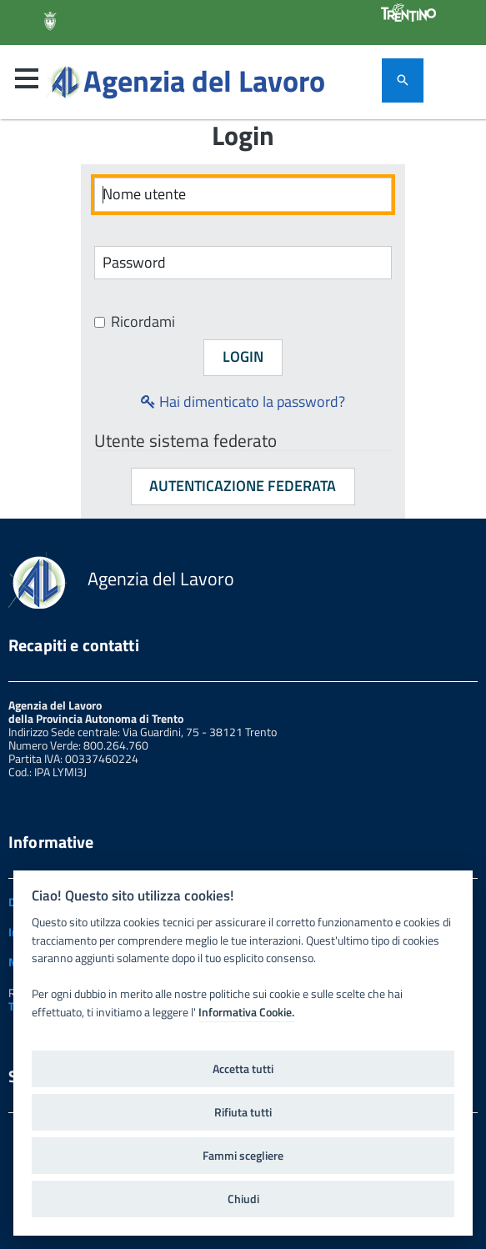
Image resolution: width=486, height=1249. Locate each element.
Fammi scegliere (243, 1155)
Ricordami (134, 322)
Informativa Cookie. (246, 1012)
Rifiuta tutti (243, 1112)
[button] (26, 78)
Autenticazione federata (242, 485)
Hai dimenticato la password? (243, 401)
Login (243, 356)
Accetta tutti (243, 1069)
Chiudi (243, 1199)
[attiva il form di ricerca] (402, 80)
